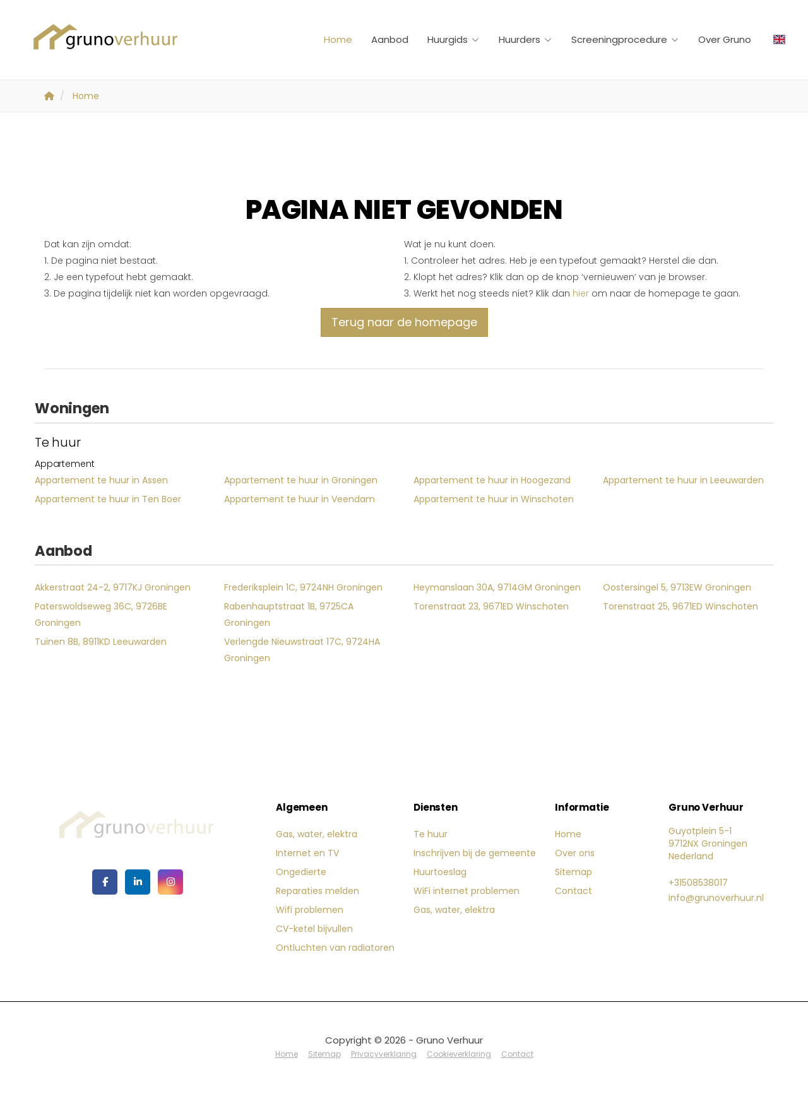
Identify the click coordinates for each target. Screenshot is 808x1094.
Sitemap (573, 872)
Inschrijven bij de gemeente (474, 853)
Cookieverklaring (459, 1054)
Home (338, 39)
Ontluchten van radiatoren (335, 947)
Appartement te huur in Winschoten (493, 499)
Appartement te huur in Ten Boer (108, 499)
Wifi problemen (309, 909)
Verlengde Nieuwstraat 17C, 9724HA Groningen (302, 649)
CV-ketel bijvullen (314, 928)
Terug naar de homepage (404, 322)
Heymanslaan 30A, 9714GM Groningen (497, 587)
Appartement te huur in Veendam (299, 499)
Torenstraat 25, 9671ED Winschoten (680, 606)
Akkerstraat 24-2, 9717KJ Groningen (113, 587)
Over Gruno (724, 39)
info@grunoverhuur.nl (716, 897)
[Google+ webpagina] (170, 882)
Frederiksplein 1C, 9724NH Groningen (303, 587)
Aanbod (389, 39)
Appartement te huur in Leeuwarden (683, 480)
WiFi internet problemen (466, 891)
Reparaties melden (317, 891)
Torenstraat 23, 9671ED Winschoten (491, 606)
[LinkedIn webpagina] (137, 882)
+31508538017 (698, 882)
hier (581, 293)
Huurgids (453, 39)
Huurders (525, 39)
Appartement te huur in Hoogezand (492, 480)
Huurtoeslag (439, 872)
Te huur (430, 834)
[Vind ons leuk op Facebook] (104, 882)
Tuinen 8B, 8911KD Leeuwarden (101, 641)
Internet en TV (307, 853)
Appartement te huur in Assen (101, 480)
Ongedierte (301, 872)
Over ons (575, 853)
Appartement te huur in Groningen (300, 480)
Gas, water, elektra (316, 834)
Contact (573, 891)
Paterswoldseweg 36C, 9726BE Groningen (101, 614)
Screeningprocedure (625, 39)
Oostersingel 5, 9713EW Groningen (677, 587)
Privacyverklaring (384, 1054)
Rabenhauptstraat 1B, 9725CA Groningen (289, 614)
